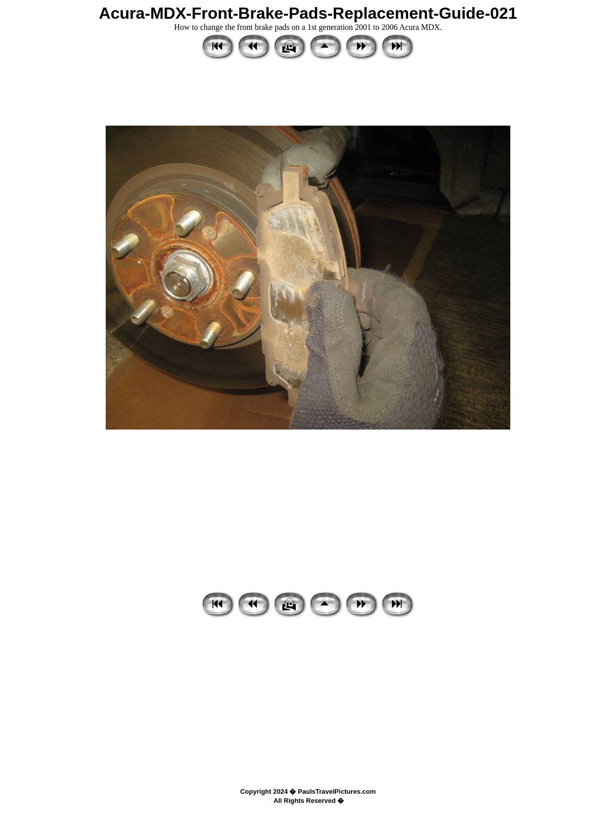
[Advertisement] (308, 94)
